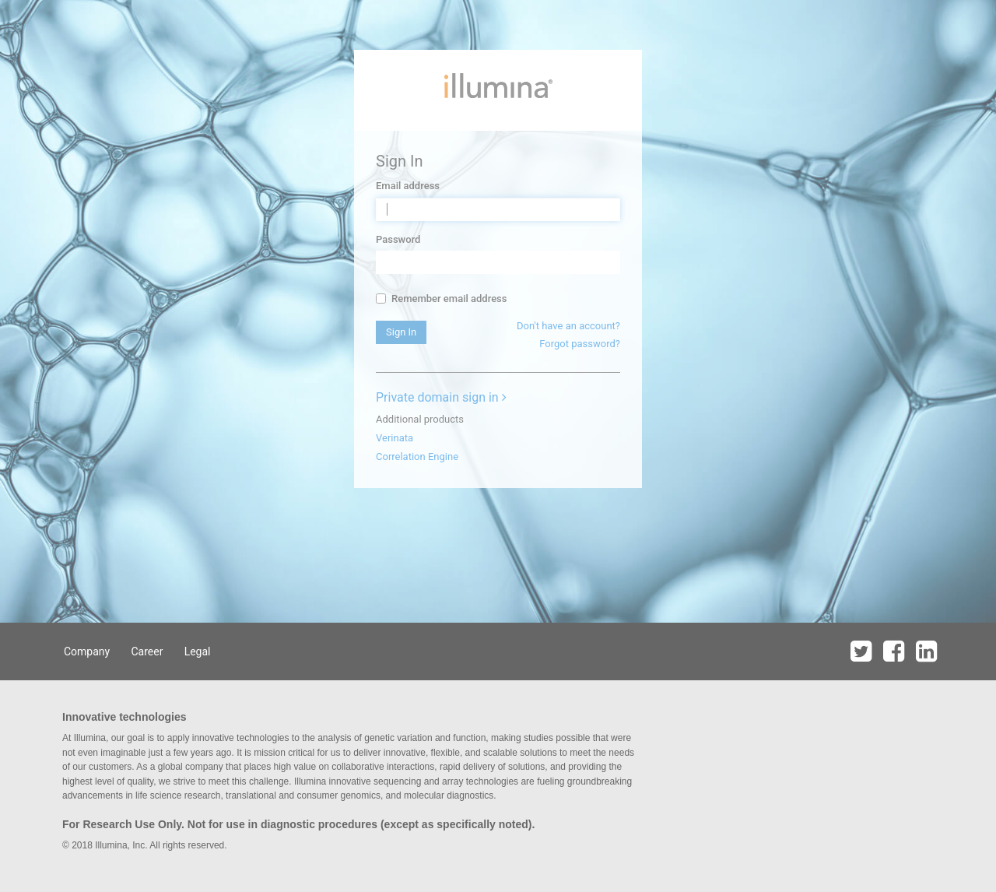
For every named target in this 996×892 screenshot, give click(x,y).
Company (87, 651)
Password (398, 239)
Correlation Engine (417, 456)
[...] (381, 298)
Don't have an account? (568, 326)
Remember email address (441, 298)
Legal (197, 651)
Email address (408, 185)
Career (147, 651)
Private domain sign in (441, 397)
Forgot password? (579, 343)
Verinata (394, 438)
